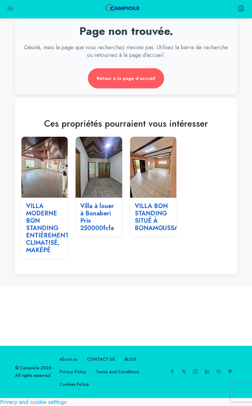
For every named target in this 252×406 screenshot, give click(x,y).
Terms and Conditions (117, 372)
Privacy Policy (72, 372)
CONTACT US (101, 359)
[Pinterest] (231, 372)
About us (68, 359)
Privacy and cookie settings (33, 402)
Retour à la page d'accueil (126, 78)
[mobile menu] (10, 9)
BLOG (131, 359)
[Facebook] (173, 372)
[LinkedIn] (208, 372)
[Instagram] (196, 372)
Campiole (29, 368)
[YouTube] (219, 372)
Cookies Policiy (74, 384)
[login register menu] (240, 9)
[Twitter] (185, 372)
